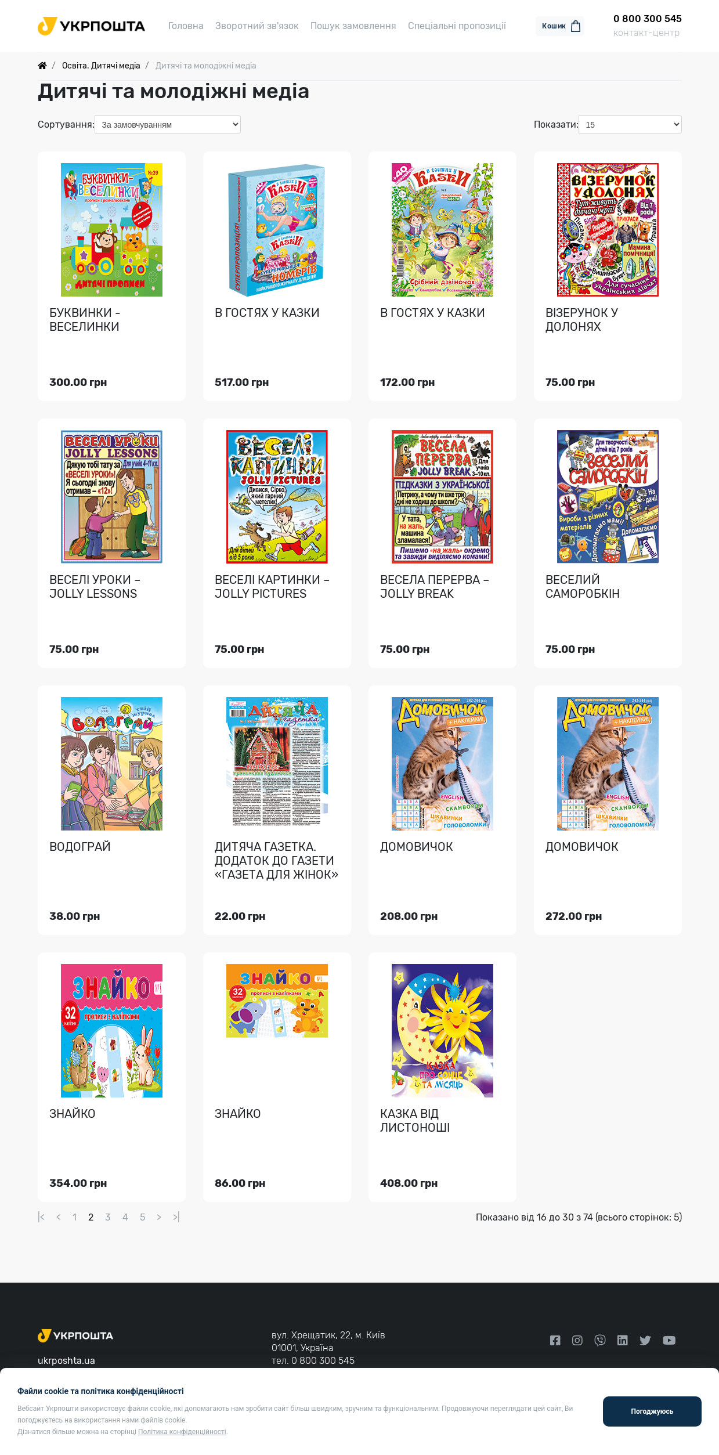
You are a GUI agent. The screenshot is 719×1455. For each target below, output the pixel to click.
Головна (186, 25)
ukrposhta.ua (66, 1360)
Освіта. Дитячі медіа (101, 66)
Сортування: (66, 124)
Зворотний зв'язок (257, 25)
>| (176, 1217)
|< (41, 1217)
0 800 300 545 (323, 1360)
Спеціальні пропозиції (457, 25)
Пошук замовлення (353, 25)
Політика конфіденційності (182, 1432)
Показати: (556, 124)
